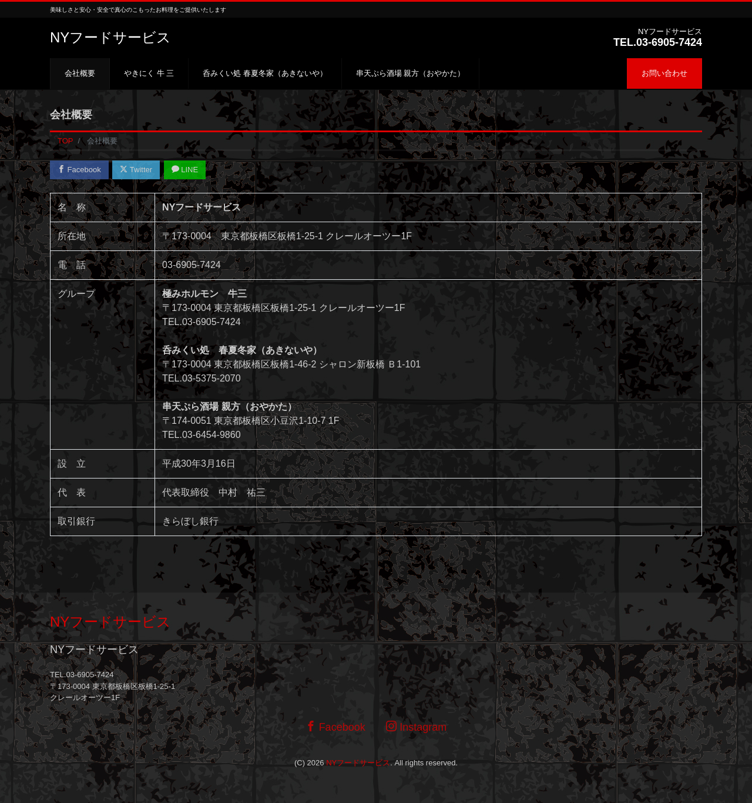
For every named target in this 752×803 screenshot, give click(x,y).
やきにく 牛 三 (149, 73)
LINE (185, 169)
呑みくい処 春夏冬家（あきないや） (265, 73)
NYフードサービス (110, 37)
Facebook (79, 169)
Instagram (416, 727)
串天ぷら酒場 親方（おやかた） (410, 73)
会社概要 (80, 73)
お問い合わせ (664, 73)
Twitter (136, 169)
